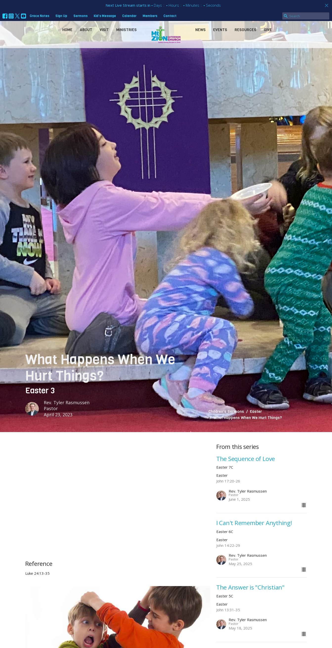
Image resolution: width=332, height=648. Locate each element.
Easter (256, 411)
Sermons (80, 16)
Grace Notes (39, 16)
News (200, 29)
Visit (104, 29)
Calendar (129, 16)
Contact (170, 16)
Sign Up (61, 16)
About (86, 29)
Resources (245, 29)
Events (220, 29)
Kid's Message (105, 16)
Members (150, 16)
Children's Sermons (226, 411)
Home (67, 29)
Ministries (126, 29)
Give (268, 29)
